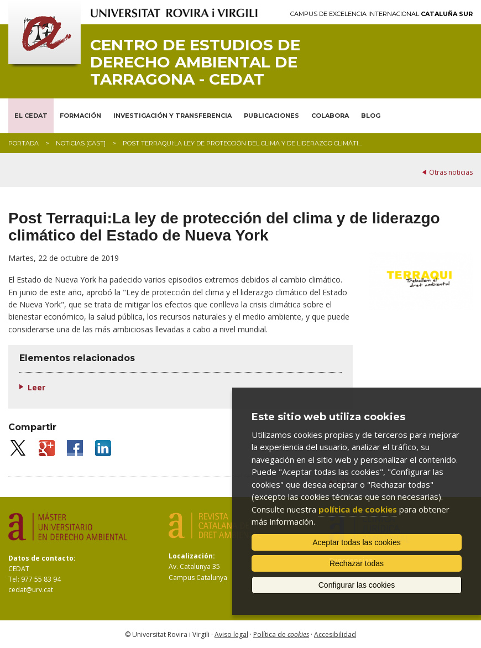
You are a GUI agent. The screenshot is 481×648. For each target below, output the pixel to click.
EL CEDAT (31, 115)
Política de (281, 634)
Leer (36, 387)
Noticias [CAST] (81, 143)
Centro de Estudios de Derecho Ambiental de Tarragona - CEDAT (195, 61)
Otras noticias (451, 172)
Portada (23, 143)
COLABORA (330, 115)
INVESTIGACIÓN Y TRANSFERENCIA (172, 115)
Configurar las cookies (356, 585)
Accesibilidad (335, 634)
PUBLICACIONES (271, 115)
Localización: (192, 556)
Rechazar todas (357, 563)
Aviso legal (231, 634)
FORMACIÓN (80, 115)
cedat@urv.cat (30, 589)
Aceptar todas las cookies (356, 542)
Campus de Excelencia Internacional (381, 14)
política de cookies (357, 509)
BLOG (370, 115)
